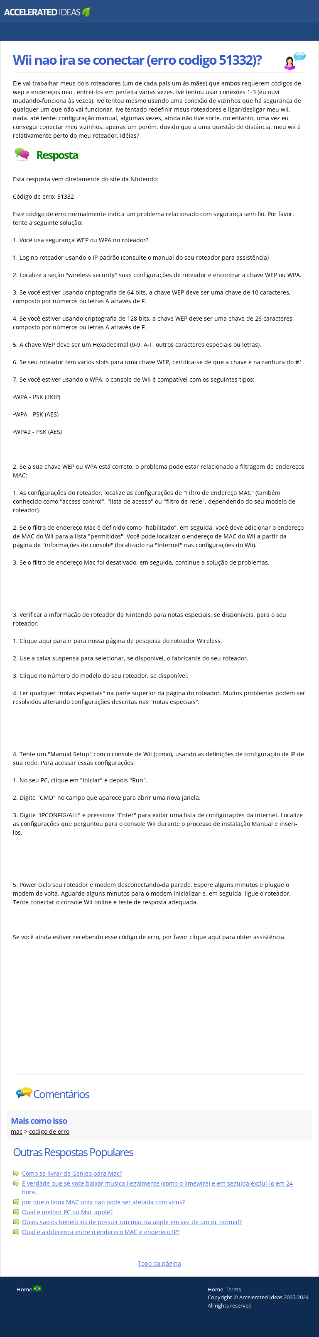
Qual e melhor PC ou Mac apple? (67, 1212)
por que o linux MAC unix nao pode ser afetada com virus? (103, 1202)
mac (16, 1131)
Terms (233, 1289)
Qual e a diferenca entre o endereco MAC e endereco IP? (100, 1232)
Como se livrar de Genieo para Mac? (72, 1173)
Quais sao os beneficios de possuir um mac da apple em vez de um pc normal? (132, 1222)
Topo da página (159, 1263)
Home (215, 1289)
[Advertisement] (85, 1012)
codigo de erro (49, 1131)
